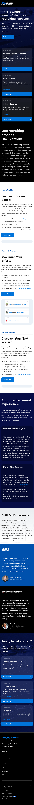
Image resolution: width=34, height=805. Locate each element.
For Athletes (5, 755)
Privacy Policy (5, 790)
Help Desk (4, 775)
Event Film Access (7, 764)
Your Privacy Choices (9, 796)
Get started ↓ (8, 37)
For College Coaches (7, 761)
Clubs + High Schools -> (9, 744)
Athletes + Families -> (9, 741)
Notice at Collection (7, 793)
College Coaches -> (8, 746)
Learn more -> (7, 64)
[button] (31, 3)
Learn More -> (8, 235)
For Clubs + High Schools (8, 758)
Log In (3, 767)
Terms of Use (5, 799)
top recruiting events (24, 219)
